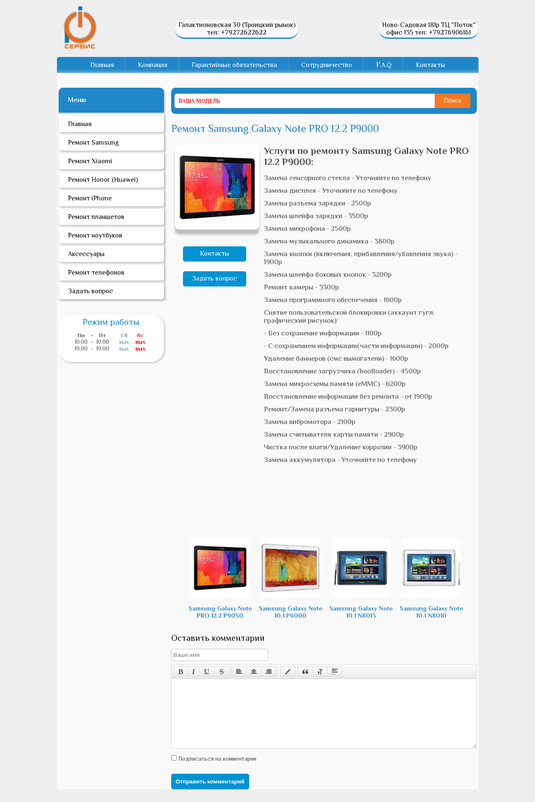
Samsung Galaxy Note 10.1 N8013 (361, 578)
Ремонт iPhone (90, 198)
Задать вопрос (214, 278)
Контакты (430, 65)
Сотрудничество (326, 65)
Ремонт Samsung (93, 142)
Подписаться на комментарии (216, 771)
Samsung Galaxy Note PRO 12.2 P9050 (220, 578)
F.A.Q (384, 65)
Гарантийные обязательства (234, 65)
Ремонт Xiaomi (90, 161)
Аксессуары (86, 254)
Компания (152, 65)
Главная (102, 65)
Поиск (453, 100)
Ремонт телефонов (96, 272)
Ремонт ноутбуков (95, 235)
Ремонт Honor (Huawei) (103, 180)
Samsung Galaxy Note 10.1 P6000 (291, 578)
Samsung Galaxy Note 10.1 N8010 (431, 578)
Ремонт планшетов (96, 217)
